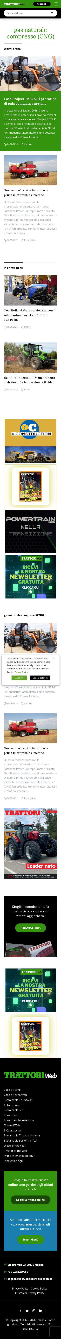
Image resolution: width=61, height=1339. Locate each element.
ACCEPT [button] (19, 677)
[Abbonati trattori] (30, 486)
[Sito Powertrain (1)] (30, 531)
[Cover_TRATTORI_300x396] (30, 843)
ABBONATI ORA (31, 928)
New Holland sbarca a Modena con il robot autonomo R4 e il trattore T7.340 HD (29, 315)
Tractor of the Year (15, 1151)
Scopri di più (30, 1239)
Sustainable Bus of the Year (21, 1140)
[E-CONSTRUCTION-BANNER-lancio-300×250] (30, 441)
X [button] (53, 658)
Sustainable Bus (14, 1110)
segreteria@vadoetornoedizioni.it (28, 1279)
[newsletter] (30, 576)
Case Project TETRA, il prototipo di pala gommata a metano (30, 101)
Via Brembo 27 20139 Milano (24, 1265)
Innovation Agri (13, 1161)
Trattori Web (12, 1125)
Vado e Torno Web (15, 1095)
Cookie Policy (39, 1288)
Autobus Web (12, 1105)
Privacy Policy (20, 1288)
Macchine (28, 144)
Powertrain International (19, 1120)
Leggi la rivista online (30, 1200)
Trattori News (30, 240)
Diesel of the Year (15, 1145)
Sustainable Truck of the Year (22, 1135)
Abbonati (42, 3)
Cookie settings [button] (40, 677)
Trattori (27, 326)
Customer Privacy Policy (29, 1293)
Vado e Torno (12, 1090)
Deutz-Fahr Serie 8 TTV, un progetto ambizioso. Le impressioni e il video (29, 380)
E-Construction (13, 1130)
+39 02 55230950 (16, 1272)
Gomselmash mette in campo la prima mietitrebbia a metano (26, 192)
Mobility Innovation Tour (19, 1156)
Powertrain (11, 1115)
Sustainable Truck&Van (18, 1100)
